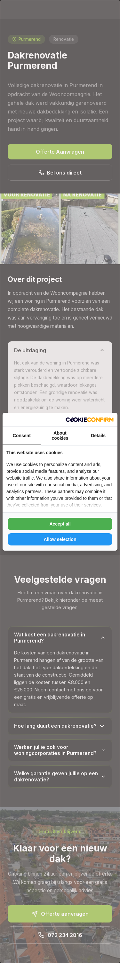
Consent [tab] (22, 435)
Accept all (59, 523)
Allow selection (60, 539)
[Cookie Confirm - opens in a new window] (90, 419)
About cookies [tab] (60, 435)
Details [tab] (98, 435)
